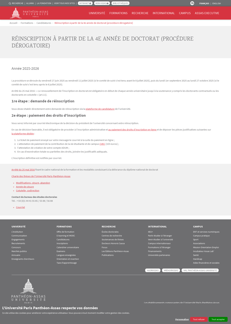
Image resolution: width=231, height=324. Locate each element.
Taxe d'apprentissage (67, 262)
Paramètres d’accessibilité (192, 3)
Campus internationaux (159, 243)
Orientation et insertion (68, 258)
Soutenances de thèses (113, 239)
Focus (104, 246)
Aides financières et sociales (206, 262)
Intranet (84, 3)
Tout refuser (199, 319)
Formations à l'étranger (159, 246)
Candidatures (44, 22)
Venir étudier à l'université (160, 239)
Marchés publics (19, 250)
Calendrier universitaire (68, 246)
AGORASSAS (152, 270)
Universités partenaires (159, 254)
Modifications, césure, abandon (33, 182)
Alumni (30, 3)
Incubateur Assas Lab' (203, 250)
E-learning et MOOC (66, 235)
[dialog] (115, 313)
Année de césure (25, 186)
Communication (19, 235)
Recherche (17, 3)
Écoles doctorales (110, 231)
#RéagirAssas (171, 270)
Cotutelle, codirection (27, 189)
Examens (61, 250)
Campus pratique (201, 235)
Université (97, 13)
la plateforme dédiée (23, 133)
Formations (118, 13)
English (216, 3)
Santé (196, 254)
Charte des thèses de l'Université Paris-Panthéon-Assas (41, 175)
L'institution (17, 231)
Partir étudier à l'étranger (160, 235)
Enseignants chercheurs (23, 258)
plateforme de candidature (100, 108)
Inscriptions (62, 243)
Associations (199, 243)
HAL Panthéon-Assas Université (200, 270)
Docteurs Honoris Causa (113, 243)
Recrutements (18, 243)
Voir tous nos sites (64, 3)
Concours (16, 246)
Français (204, 3)
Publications (108, 254)
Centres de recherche (112, 235)
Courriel (20, 206)
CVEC (102, 143)
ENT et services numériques (206, 231)
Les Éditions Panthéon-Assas (115, 250)
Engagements (18, 239)
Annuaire (16, 254)
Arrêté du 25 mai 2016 (23, 169)
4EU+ (150, 231)
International (164, 13)
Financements (155, 250)
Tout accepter (218, 319)
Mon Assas (100, 3)
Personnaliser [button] (182, 319)
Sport (195, 239)
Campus (185, 13)
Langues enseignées (66, 254)
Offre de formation (65, 231)
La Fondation (44, 3)
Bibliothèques (120, 3)
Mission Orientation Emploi (206, 246)
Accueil (13, 22)
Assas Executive (207, 13)
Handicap (197, 258)
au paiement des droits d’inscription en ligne (132, 129)
